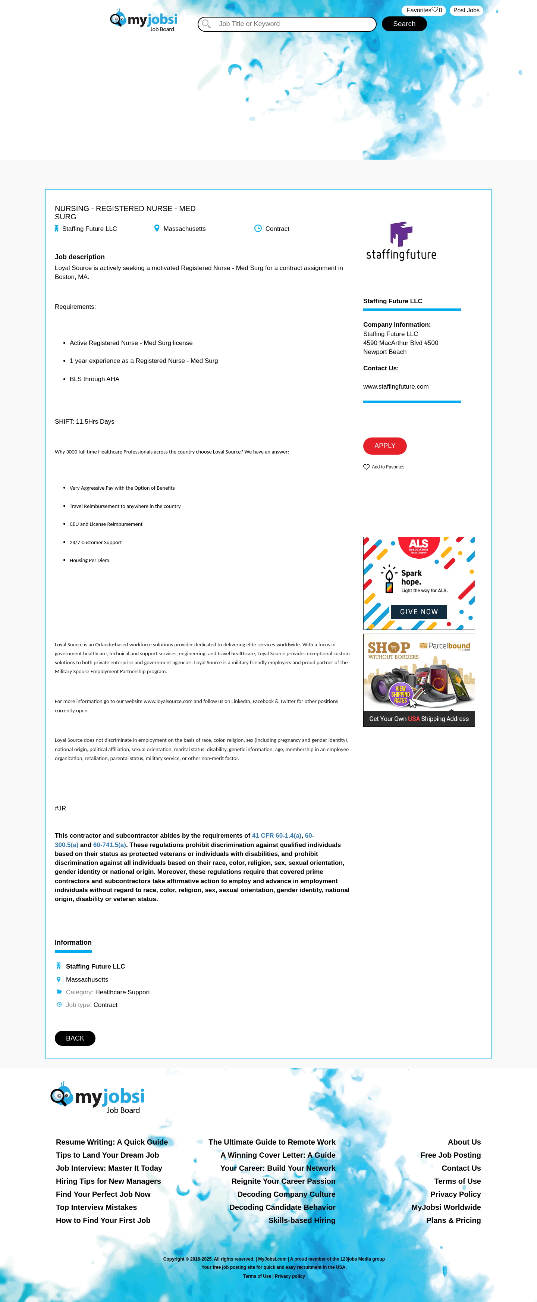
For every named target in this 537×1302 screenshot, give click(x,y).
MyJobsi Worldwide (446, 1207)
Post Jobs (466, 10)
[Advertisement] (268, 89)
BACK (75, 1038)
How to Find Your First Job (103, 1220)
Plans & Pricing (453, 1220)
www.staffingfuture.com (395, 386)
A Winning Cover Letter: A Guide (278, 1155)
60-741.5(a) (109, 844)
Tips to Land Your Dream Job (107, 1155)
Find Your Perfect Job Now (103, 1194)
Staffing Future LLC (393, 301)
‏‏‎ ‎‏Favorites (423, 10)
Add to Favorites (388, 467)
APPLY (385, 445)
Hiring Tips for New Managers (108, 1181)
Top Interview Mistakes (96, 1207)
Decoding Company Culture (287, 1194)
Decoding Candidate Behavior (283, 1207)
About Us (464, 1142)
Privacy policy (290, 1276)
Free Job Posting (451, 1155)
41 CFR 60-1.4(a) (276, 835)
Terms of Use (457, 1181)
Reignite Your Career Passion (284, 1181)
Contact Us (461, 1168)
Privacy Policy (455, 1194)
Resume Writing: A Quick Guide (112, 1142)
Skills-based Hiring (302, 1220)
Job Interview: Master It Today (109, 1168)
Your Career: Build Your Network (278, 1168)
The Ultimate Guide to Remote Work (272, 1142)
